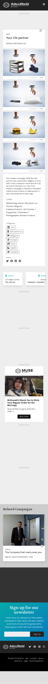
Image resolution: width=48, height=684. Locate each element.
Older (42, 276)
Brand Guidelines (36, 661)
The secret (10, 282)
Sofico (7, 549)
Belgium (12, 235)
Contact (33, 658)
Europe (12, 239)
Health (11, 248)
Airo (8, 34)
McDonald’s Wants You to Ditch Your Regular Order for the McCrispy (23, 403)
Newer (9, 276)
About (40, 658)
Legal (26, 661)
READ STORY (23, 416)
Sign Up (37, 634)
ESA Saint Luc (19, 43)
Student (12, 252)
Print (11, 244)
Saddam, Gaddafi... (37, 282)
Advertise (18, 661)
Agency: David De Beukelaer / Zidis (19, 557)
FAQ (26, 658)
